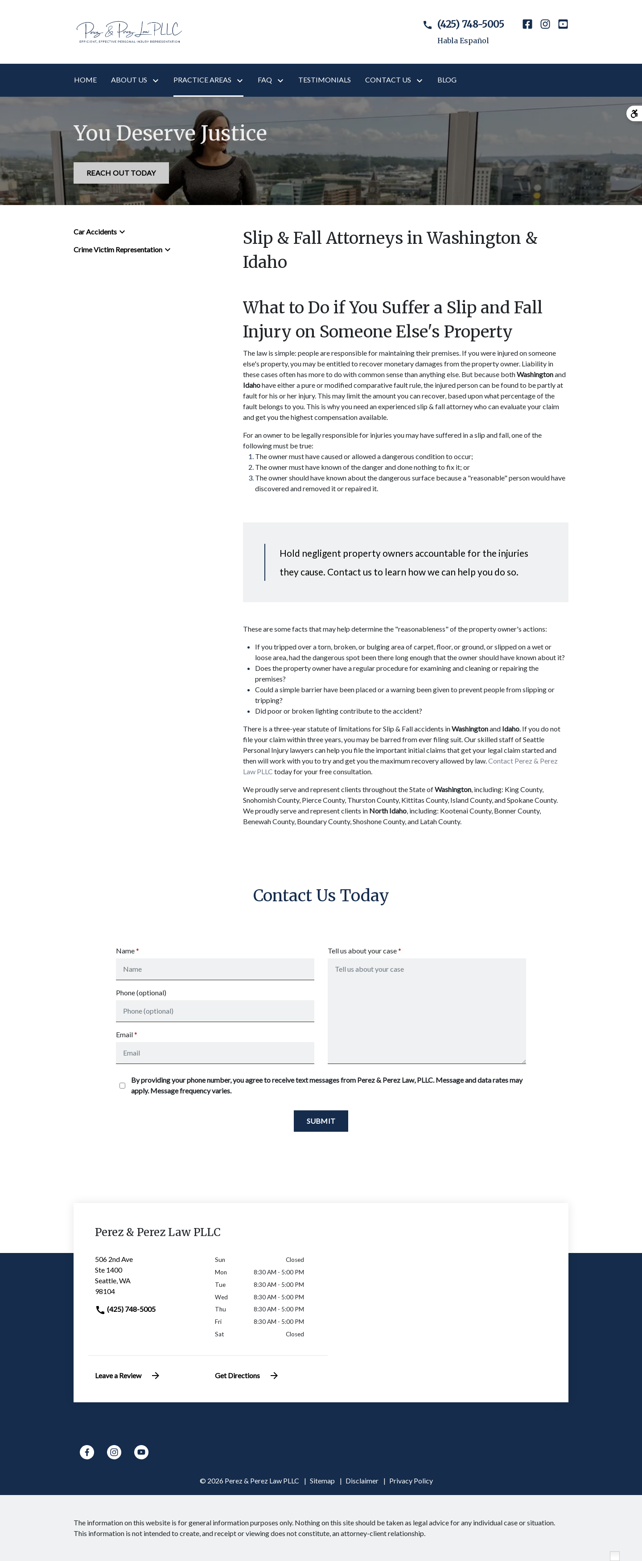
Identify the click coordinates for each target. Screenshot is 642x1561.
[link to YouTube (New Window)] (563, 32)
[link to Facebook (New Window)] (527, 32)
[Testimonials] (324, 79)
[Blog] (447, 79)
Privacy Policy (411, 1480)
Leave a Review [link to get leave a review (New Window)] (128, 1375)
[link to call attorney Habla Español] (455, 32)
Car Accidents (95, 231)
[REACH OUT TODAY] (121, 173)
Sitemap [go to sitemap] (322, 1480)
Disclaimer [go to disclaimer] (362, 1480)
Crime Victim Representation (118, 249)
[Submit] (321, 1121)
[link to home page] (129, 31)
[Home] (85, 79)
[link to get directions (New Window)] (148, 1279)
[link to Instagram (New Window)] (545, 32)
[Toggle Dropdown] (157, 80)
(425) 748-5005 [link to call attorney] (125, 1309)
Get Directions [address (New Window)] (247, 1375)
